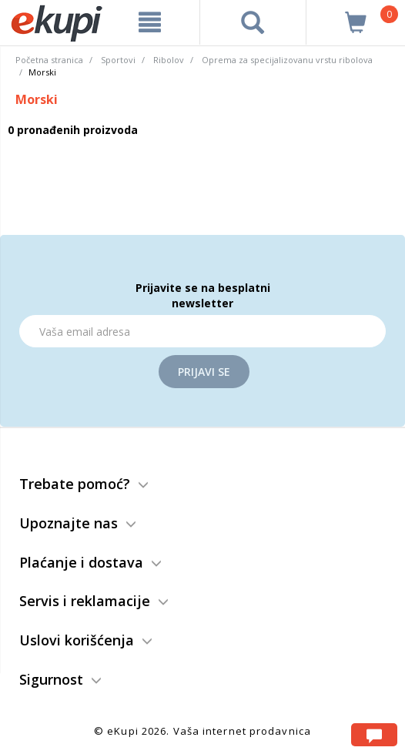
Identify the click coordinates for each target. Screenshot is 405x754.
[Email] (202, 331)
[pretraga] (253, 22)
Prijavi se (204, 371)
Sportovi (118, 59)
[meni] (149, 22)
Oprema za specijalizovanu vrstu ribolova (287, 59)
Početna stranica (49, 59)
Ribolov (168, 59)
